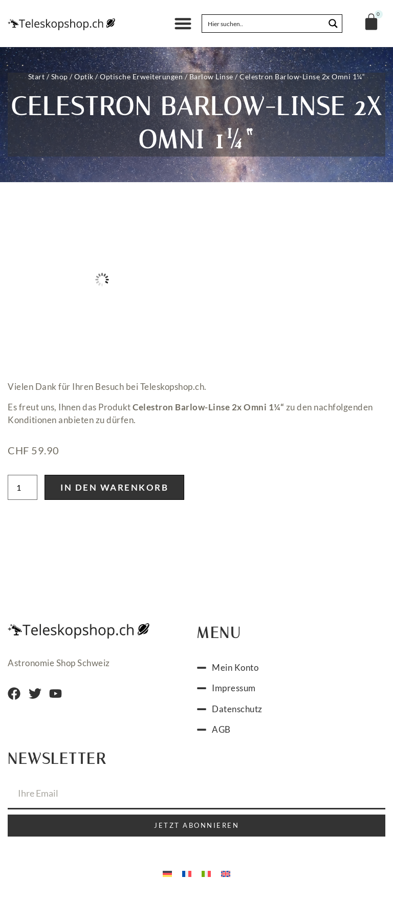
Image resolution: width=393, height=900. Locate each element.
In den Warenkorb (114, 487)
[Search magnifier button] (333, 23)
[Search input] (264, 23)
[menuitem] (167, 873)
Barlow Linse (211, 76)
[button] (182, 23)
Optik (84, 76)
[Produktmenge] (22, 487)
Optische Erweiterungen (141, 76)
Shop (59, 76)
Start (36, 76)
